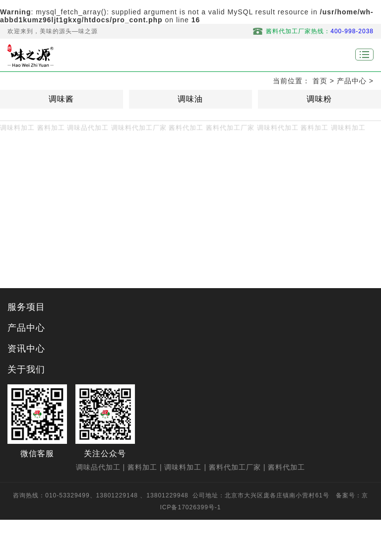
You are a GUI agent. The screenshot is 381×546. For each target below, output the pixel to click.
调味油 (190, 99)
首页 (320, 81)
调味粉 (319, 99)
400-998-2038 (352, 31)
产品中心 (352, 81)
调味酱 (61, 99)
